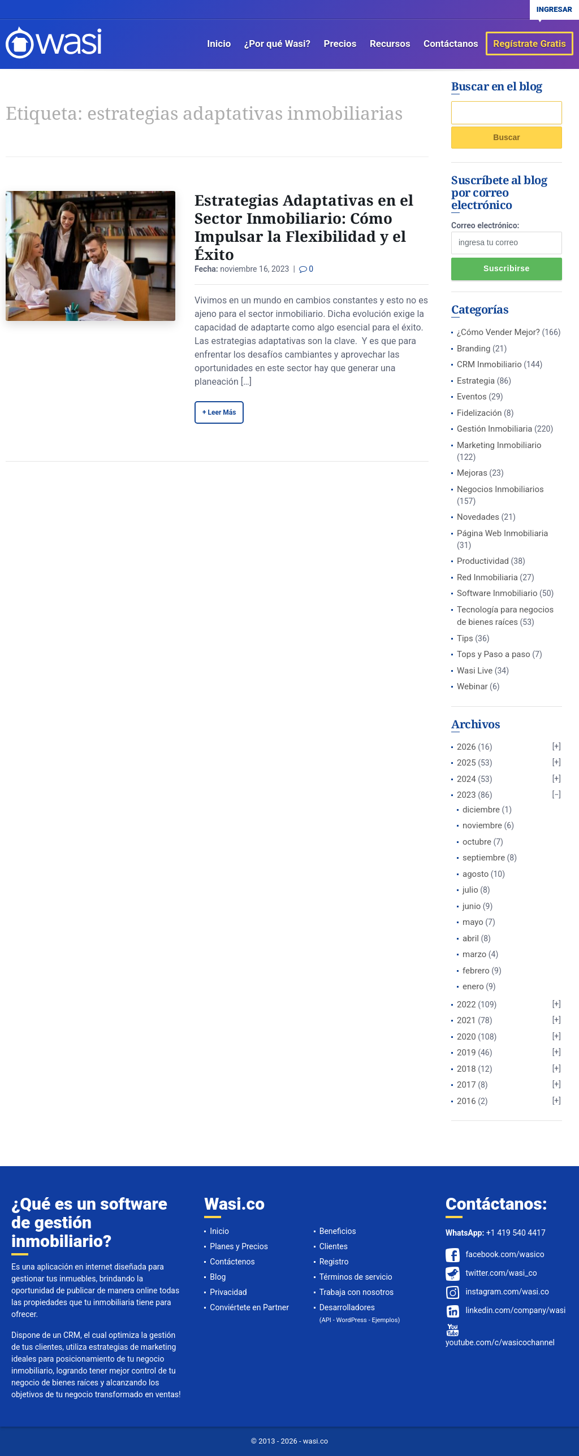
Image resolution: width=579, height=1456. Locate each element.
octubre (477, 842)
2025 (466, 763)
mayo (473, 922)
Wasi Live (474, 671)
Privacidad (228, 1292)
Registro (334, 1261)
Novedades (478, 517)
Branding (473, 349)
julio (470, 890)
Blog (218, 1276)
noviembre (482, 825)
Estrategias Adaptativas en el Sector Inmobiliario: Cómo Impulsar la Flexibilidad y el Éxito (304, 227)
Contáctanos (451, 43)
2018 (466, 1069)
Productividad (483, 561)
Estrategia (476, 381)
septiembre (484, 858)
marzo (474, 954)
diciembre (481, 810)
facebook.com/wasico (504, 1254)
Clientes (333, 1246)
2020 (466, 1037)
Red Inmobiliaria (487, 577)
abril (471, 938)
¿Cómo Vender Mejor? (498, 332)
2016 (466, 1101)
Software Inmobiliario (497, 593)
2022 (466, 1004)
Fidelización (479, 413)
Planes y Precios (239, 1246)
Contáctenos (232, 1261)
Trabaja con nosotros (356, 1292)
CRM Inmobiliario (489, 364)
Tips (465, 638)
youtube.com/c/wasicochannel (500, 1342)
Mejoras (472, 473)
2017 (466, 1085)
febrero (476, 971)
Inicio (219, 43)
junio (472, 906)
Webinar (472, 686)
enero (473, 986)
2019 (466, 1053)
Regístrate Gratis (529, 43)
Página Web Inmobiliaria (502, 533)
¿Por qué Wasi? (277, 43)
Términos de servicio (355, 1276)
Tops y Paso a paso (493, 654)
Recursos (390, 43)
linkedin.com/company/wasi (515, 1310)
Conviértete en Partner (249, 1307)
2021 (466, 1020)
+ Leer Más (219, 412)
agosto (476, 874)
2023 (466, 795)
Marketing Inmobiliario (499, 445)
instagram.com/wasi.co (507, 1291)
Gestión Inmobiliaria (495, 429)
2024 (466, 779)
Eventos (472, 397)
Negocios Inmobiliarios (500, 489)
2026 (466, 747)
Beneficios (337, 1231)
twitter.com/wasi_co (501, 1272)
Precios (340, 43)
